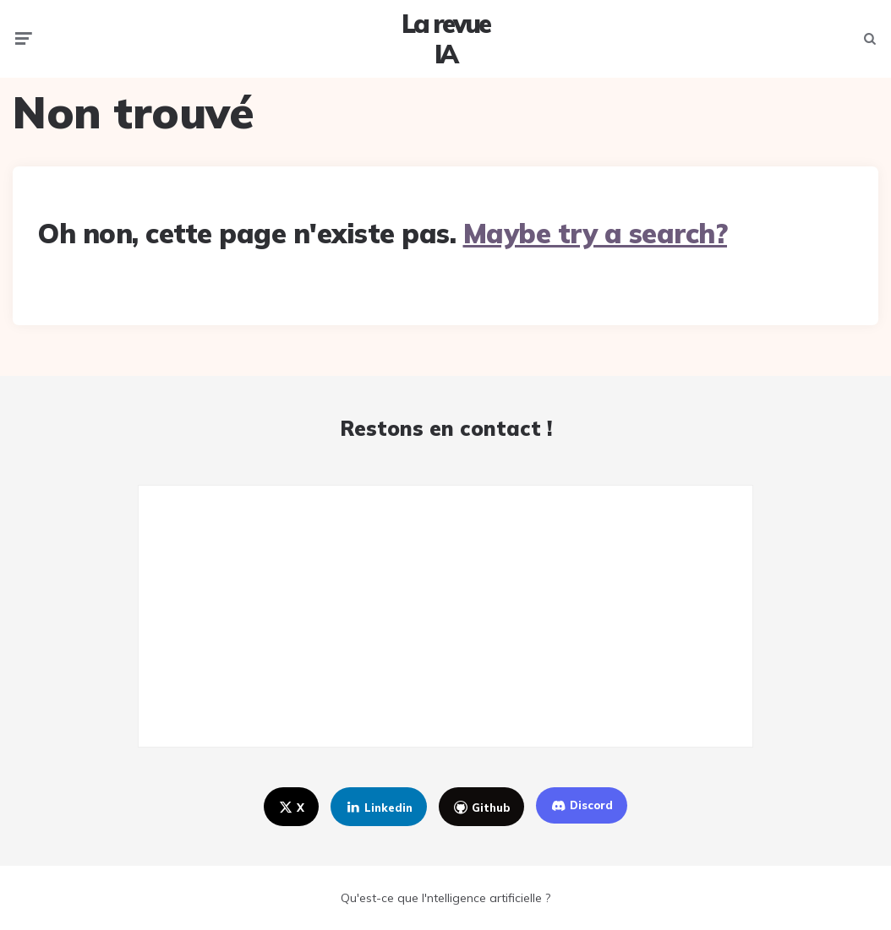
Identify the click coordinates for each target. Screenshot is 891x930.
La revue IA (445, 38)
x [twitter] (290, 807)
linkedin (377, 807)
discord (581, 805)
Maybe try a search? (595, 233)
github (480, 807)
